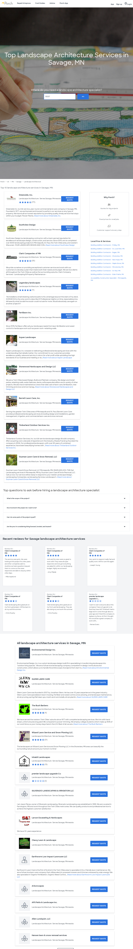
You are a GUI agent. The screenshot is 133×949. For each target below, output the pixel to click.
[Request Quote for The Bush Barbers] (99, 709)
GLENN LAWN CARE (41, 679)
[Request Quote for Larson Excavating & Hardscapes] (99, 821)
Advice (52, 3)
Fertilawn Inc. (25, 312)
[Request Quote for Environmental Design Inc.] (99, 653)
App (112, 4)
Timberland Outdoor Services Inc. (34, 425)
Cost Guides (40, 3)
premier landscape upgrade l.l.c (46, 774)
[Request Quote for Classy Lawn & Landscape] (99, 843)
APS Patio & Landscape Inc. (44, 902)
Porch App (64, 3)
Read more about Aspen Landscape (57, 358)
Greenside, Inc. (26, 195)
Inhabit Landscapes (41, 757)
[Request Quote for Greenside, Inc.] (69, 199)
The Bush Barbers (40, 705)
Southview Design (27, 225)
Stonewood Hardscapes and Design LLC (37, 366)
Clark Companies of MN (30, 253)
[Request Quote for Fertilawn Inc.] (69, 316)
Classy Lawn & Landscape (44, 840)
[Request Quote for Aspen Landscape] (69, 340)
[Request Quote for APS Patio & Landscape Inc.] (99, 906)
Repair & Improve (24, 3)
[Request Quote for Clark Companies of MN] (69, 257)
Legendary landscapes (29, 283)
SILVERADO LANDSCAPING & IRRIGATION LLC (53, 791)
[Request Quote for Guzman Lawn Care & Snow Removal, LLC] (69, 460)
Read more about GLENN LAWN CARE (92, 697)
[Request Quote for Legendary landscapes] (69, 286)
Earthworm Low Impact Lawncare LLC (49, 856)
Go (83, 96)
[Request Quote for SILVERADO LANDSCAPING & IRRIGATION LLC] (99, 794)
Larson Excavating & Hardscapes (47, 818)
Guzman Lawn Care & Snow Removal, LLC (38, 457)
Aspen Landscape (27, 337)
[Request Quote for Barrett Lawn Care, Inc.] (69, 401)
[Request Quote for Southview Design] (69, 228)
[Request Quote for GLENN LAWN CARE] (99, 682)
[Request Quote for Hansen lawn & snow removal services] (99, 938)
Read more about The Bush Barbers (88, 724)
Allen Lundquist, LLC (41, 919)
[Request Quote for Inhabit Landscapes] (99, 761)
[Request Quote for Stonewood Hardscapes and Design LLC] (69, 370)
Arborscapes (38, 886)
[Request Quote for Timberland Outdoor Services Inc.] (69, 428)
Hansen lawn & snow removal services (49, 935)
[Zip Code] (60, 97)
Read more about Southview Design (60, 245)
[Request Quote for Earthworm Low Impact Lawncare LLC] (99, 860)
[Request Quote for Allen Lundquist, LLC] (99, 922)
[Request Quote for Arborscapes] (99, 889)
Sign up (119, 4)
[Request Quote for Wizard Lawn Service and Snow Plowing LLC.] (99, 736)
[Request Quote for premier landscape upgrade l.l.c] (99, 777)
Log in (128, 3)
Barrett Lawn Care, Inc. (29, 398)
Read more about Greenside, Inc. (47, 216)
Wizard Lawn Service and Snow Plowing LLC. (52, 732)
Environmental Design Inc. (44, 650)
